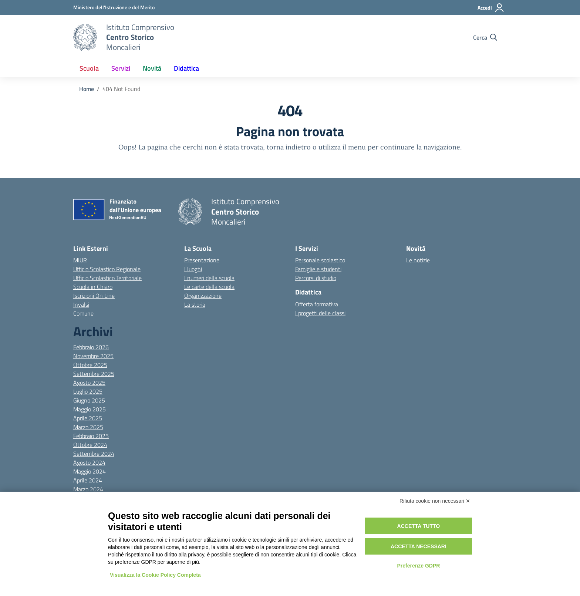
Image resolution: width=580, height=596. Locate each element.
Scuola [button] (89, 68)
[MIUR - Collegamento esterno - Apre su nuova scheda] (114, 7)
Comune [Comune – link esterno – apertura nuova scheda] (83, 313)
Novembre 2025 (93, 355)
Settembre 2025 (93, 373)
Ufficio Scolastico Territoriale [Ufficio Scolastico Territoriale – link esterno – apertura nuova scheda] (107, 277)
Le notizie (418, 260)
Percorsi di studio (315, 277)
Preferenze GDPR (418, 566)
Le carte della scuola (209, 286)
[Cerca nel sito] (485, 37)
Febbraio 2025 (91, 435)
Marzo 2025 (88, 426)
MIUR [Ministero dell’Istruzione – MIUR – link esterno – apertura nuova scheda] (80, 260)
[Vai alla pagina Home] (86, 88)
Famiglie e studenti (318, 269)
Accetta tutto (418, 526)
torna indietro (289, 147)
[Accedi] (491, 8)
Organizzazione (203, 295)
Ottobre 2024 (90, 444)
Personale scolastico (320, 260)
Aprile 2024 (87, 480)
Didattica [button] (186, 68)
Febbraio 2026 (91, 347)
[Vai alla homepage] (85, 37)
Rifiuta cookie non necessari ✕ (434, 501)
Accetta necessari (418, 546)
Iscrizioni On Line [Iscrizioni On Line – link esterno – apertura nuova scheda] (94, 295)
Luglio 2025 (87, 391)
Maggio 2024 (89, 471)
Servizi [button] (120, 68)
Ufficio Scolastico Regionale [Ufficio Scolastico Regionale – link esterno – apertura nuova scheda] (107, 269)
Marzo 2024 (88, 489)
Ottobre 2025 (90, 364)
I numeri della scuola (209, 277)
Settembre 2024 (93, 453)
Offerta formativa (316, 304)
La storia (194, 304)
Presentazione (201, 260)
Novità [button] (152, 68)
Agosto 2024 (89, 462)
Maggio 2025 (89, 409)
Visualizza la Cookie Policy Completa (155, 575)
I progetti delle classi (320, 313)
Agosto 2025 (89, 382)
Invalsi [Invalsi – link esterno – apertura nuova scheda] (81, 304)
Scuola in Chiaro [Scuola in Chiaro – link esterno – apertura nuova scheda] (92, 286)
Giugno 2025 (89, 400)
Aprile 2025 (87, 418)
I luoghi (193, 269)
